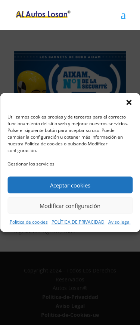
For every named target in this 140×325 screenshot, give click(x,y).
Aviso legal (119, 222)
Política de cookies (29, 222)
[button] (129, 102)
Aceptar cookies (70, 185)
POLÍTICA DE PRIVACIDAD (78, 222)
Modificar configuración (70, 205)
